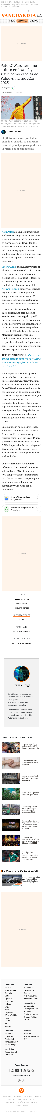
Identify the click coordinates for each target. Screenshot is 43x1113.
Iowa (22, 620)
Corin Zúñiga (15, 132)
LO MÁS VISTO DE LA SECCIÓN (20, 871)
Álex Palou (8, 232)
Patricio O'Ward (22, 632)
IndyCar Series (22, 608)
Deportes (22, 21)
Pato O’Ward (9, 267)
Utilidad (34, 21)
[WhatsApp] (21, 508)
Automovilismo (7, 92)
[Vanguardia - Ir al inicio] (21, 16)
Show (12, 21)
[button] (3, 21)
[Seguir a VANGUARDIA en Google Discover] (8, 88)
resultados (22, 604)
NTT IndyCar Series (22, 644)
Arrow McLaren (10, 289)
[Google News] (21, 498)
